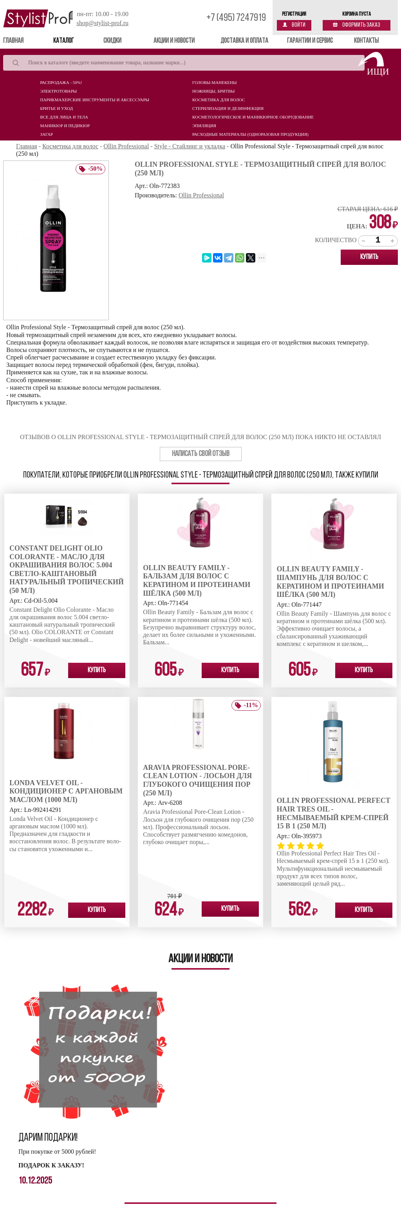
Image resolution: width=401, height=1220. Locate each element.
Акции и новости (174, 41)
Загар (46, 134)
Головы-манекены (214, 82)
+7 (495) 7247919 (236, 18)
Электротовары (58, 91)
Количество (335, 240)
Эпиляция (204, 125)
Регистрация (294, 14)
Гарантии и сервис (310, 41)
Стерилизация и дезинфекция (228, 108)
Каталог (63, 41)
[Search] (184, 63)
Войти (294, 25)
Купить (369, 257)
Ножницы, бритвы (213, 91)
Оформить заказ (356, 25)
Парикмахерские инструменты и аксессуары (94, 99)
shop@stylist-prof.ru (102, 23)
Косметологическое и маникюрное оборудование (253, 117)
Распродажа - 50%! (61, 82)
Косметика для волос (218, 99)
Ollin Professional (201, 195)
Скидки (112, 41)
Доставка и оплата (244, 41)
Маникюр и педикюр (65, 125)
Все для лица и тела (64, 117)
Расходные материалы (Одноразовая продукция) (250, 134)
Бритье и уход (56, 108)
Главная (24, 40)
